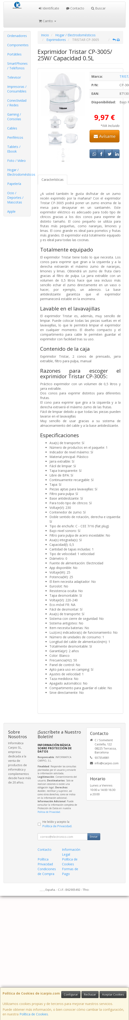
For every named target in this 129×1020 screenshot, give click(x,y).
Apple (11, 211)
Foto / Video (16, 160)
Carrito (47, 21)
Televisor (14, 77)
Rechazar (90, 994)
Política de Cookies (33, 1014)
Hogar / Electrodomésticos (18, 172)
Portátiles (14, 54)
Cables (12, 128)
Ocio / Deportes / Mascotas (15, 197)
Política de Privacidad (49, 812)
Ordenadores (17, 36)
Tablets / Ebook (13, 149)
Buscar (98, 8)
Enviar (94, 837)
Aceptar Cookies (113, 994)
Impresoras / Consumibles (16, 88)
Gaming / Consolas (14, 116)
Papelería (14, 183)
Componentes (18, 45)
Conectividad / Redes (16, 102)
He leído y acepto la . (57, 824)
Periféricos (15, 137)
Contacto (75, 8)
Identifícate (49, 8)
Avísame (105, 136)
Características (53, 179)
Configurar (71, 994)
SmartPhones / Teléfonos (17, 65)
